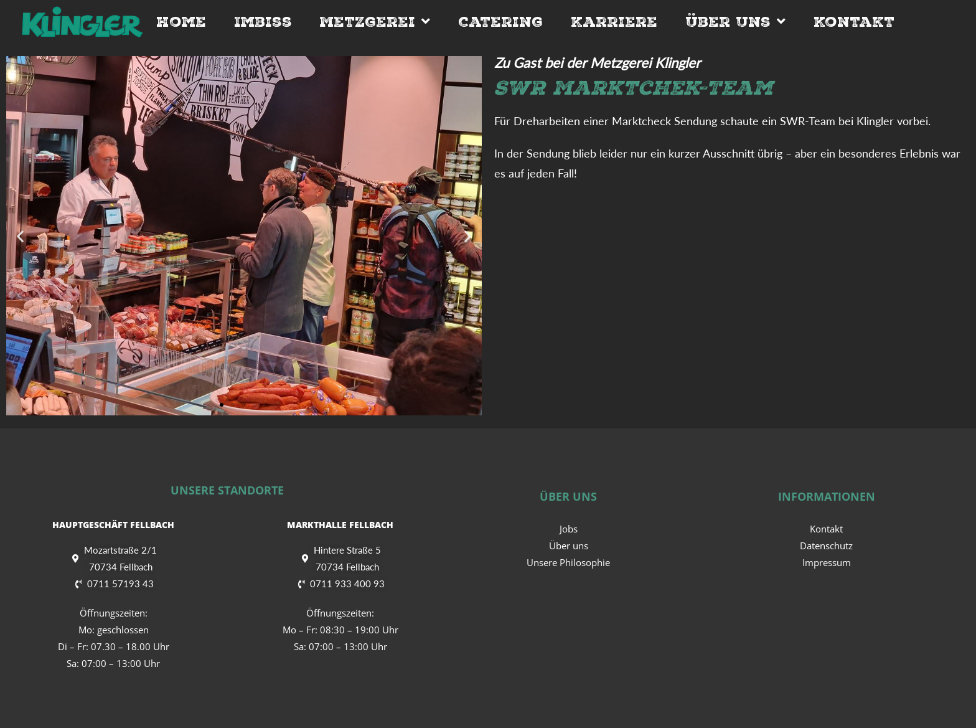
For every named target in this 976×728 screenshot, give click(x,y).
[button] (20, 235)
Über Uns (735, 22)
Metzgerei (375, 22)
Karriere (614, 22)
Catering (500, 22)
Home (181, 22)
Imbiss (263, 22)
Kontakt (854, 22)
